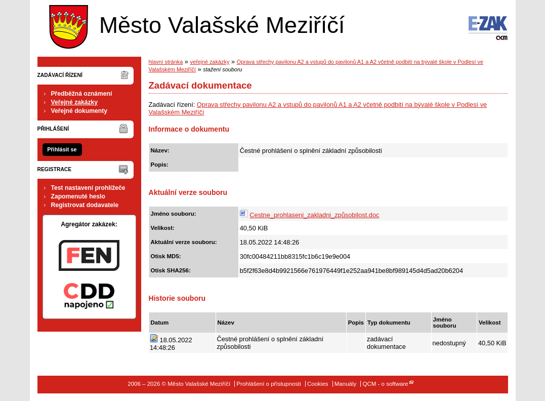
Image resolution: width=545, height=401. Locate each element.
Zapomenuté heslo (78, 196)
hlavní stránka (166, 62)
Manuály (345, 384)
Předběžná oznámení (81, 93)
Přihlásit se (61, 149)
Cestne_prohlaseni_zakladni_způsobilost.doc (314, 215)
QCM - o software (385, 384)
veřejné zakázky (209, 62)
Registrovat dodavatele (85, 205)
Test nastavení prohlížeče (88, 187)
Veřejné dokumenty (79, 110)
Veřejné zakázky (74, 102)
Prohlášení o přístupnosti (268, 384)
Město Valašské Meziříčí (194, 24)
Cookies (317, 384)
